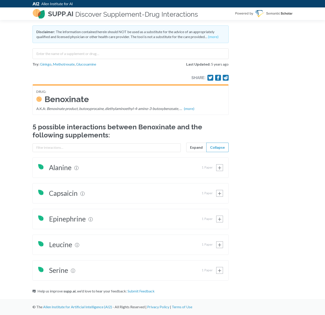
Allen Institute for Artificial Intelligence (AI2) (77, 307)
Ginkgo (45, 64)
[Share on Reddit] (226, 78)
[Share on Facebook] (218, 78)
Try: (35, 64)
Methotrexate (64, 64)
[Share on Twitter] (210, 78)
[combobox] (130, 52)
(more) (213, 36)
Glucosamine (86, 64)
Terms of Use (182, 307)
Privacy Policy (158, 307)
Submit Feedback (141, 291)
